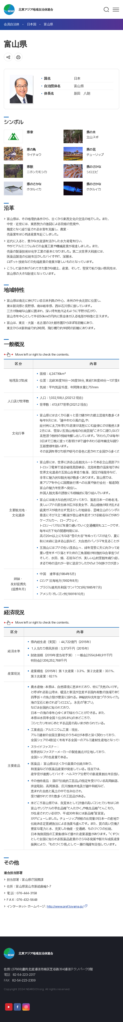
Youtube (8, 1006)
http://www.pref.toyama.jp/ (65, 906)
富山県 (48, 24)
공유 (8, 57)
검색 (106, 9)
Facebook (17, 1006)
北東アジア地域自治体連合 (35, 9)
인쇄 (18, 57)
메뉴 (116, 9)
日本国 (31, 24)
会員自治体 (11, 24)
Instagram (26, 1006)
